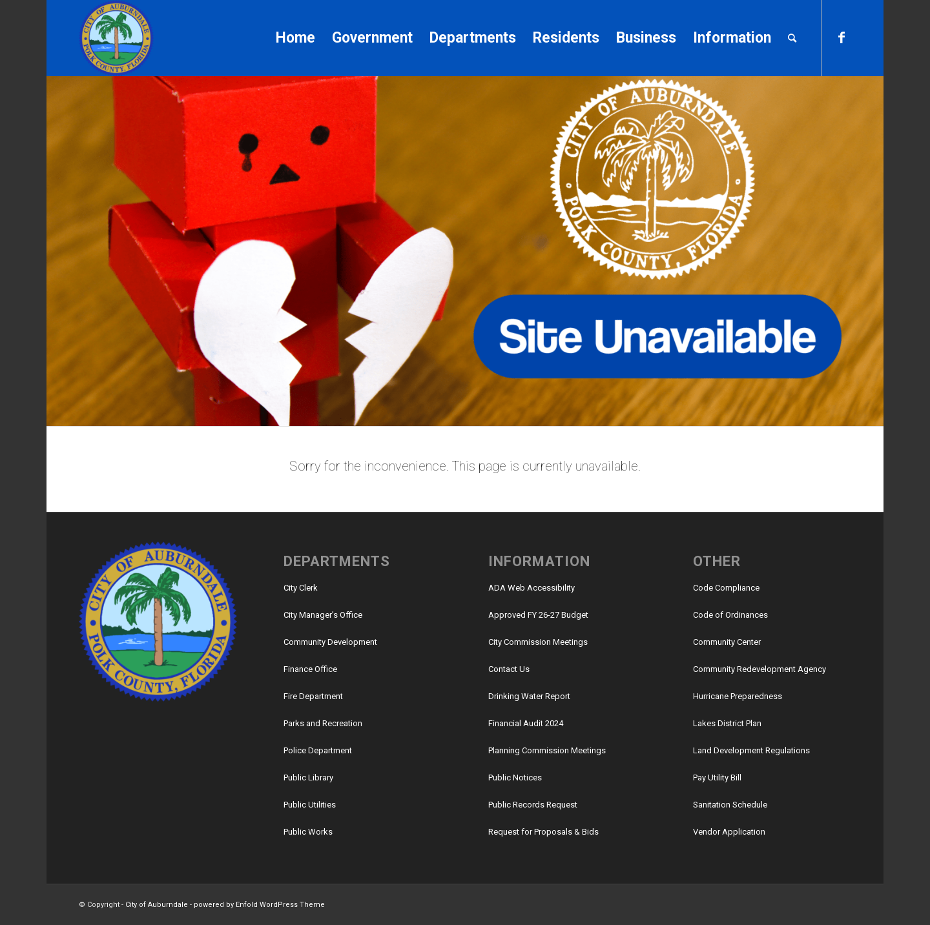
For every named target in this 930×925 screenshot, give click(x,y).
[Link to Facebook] (841, 37)
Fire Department (313, 696)
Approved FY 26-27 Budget (538, 615)
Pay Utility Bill (717, 777)
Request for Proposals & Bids (543, 832)
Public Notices (515, 777)
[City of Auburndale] (116, 38)
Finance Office (310, 669)
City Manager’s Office (323, 615)
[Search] (792, 38)
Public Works (308, 832)
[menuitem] (295, 38)
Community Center (727, 642)
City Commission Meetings (538, 642)
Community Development (330, 642)
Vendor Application (729, 832)
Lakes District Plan (727, 723)
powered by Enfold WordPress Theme (259, 904)
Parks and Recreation (323, 723)
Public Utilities (310, 804)
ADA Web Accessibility (531, 588)
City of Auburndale (156, 904)
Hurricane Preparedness (737, 696)
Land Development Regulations (751, 750)
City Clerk (301, 588)
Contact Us (509, 669)
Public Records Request (532, 804)
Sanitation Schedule (730, 804)
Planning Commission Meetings (547, 750)
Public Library (308, 777)
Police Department (318, 750)
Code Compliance (726, 588)
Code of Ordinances (730, 615)
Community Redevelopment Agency (759, 669)
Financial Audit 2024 (525, 723)
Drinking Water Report (529, 696)
